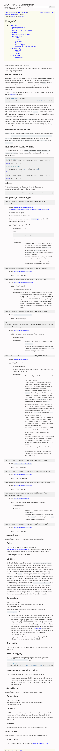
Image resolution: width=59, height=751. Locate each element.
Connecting (18, 41)
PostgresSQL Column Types (21, 34)
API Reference (45, 12)
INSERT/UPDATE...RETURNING (22, 30)
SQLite (21, 16)
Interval (17, 53)
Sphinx (15, 745)
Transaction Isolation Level (20, 29)
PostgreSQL (13, 25)
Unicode (17, 39)
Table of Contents (10, 12)
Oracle (13, 16)
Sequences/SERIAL (18, 27)
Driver (17, 37)
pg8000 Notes (16, 48)
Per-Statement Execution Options (25, 46)
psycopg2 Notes (17, 36)
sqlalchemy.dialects (11, 14)
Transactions (19, 43)
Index (52, 12)
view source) (51, 15)
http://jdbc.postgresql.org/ (40, 734)
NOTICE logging (20, 45)
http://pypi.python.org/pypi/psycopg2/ (18, 542)
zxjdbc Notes (16, 55)
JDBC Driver (19, 57)
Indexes (14, 32)
